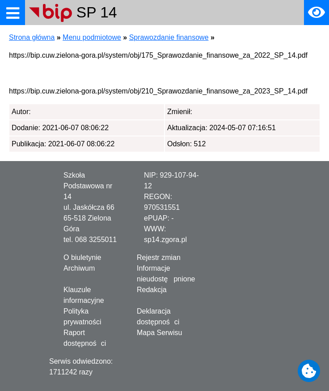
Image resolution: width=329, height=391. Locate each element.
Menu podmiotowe (92, 37)
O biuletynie (82, 257)
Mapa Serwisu (159, 332)
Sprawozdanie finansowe (169, 37)
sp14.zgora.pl (165, 239)
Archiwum (79, 268)
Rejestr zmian (159, 257)
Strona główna (32, 37)
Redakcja (152, 289)
